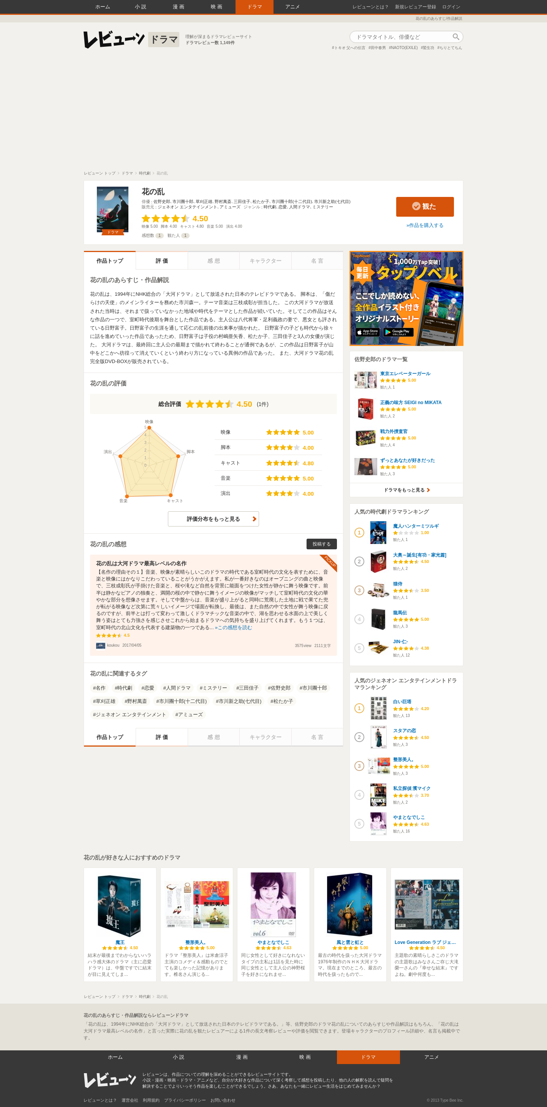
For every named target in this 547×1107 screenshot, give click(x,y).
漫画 (179, 7)
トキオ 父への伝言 (350, 48)
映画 (217, 7)
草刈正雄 (204, 201)
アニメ (292, 7)
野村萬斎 (223, 201)
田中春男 (378, 48)
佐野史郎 (161, 201)
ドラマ (254, 7)
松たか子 (261, 201)
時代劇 (270, 207)
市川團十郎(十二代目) (292, 201)
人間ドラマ (299, 207)
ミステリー (322, 207)
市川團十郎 (182, 201)
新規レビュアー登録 (415, 7)
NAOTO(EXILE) (404, 48)
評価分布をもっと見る (213, 519)
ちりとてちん (450, 48)
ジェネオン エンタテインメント (187, 207)
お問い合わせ (223, 1100)
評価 (162, 261)
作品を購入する (426, 225)
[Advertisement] (273, 113)
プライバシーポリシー (185, 1100)
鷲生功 (428, 48)
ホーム (102, 7)
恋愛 (282, 207)
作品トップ (109, 261)
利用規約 (151, 1100)
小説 (141, 7)
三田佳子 (242, 201)
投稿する (322, 544)
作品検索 (455, 37)
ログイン (451, 7)
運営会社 (130, 1100)
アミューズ (230, 207)
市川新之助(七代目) (332, 201)
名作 (101, 688)
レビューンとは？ (371, 7)
